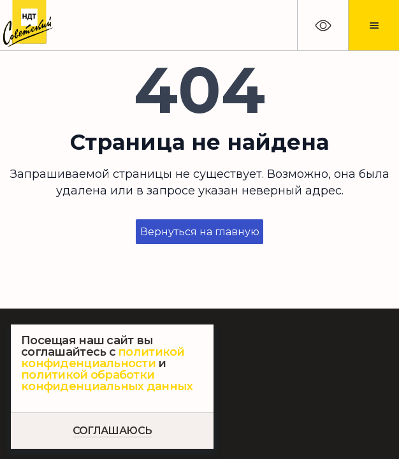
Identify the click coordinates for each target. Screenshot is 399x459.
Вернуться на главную (199, 232)
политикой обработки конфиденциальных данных (106, 380)
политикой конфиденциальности (103, 357)
